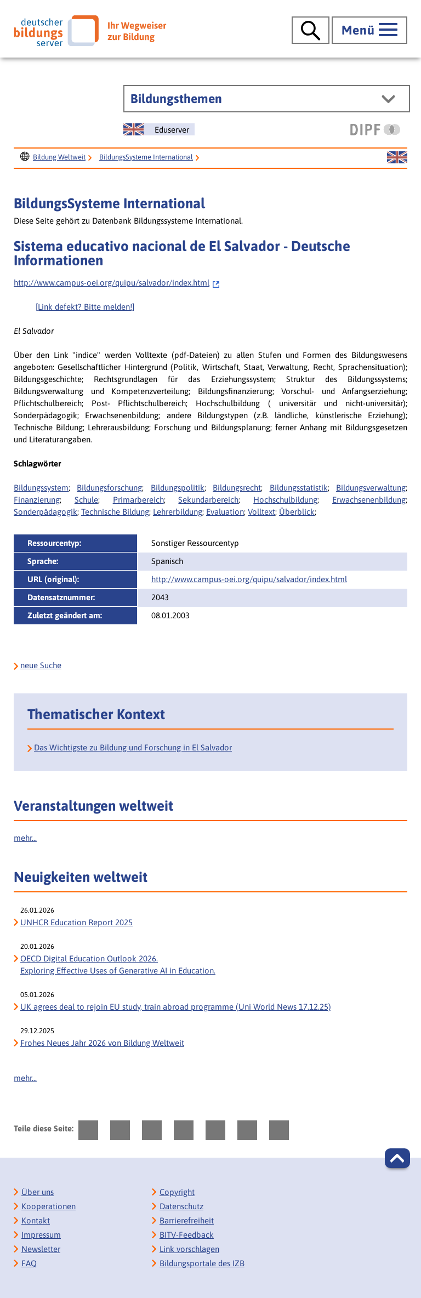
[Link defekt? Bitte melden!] (85, 306)
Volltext (261, 511)
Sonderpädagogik (45, 511)
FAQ (29, 1263)
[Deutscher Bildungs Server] (90, 30)
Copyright (177, 1192)
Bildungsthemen (176, 99)
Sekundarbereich (208, 499)
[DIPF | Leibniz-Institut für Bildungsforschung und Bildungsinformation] (375, 129)
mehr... (25, 837)
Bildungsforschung (109, 487)
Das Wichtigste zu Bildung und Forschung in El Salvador (133, 747)
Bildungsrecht (237, 487)
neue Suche (40, 665)
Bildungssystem (41, 487)
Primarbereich (138, 499)
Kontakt (35, 1220)
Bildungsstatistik (299, 487)
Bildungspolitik (177, 487)
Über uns (37, 1192)
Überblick (297, 511)
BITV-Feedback (187, 1234)
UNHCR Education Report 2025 (76, 922)
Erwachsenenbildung (369, 499)
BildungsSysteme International (146, 157)
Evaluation (225, 511)
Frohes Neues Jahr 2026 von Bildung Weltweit (102, 1042)
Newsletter (40, 1249)
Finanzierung (37, 499)
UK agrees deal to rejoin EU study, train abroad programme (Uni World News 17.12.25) (175, 1006)
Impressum (41, 1234)
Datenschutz (181, 1206)
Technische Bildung (115, 511)
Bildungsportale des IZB (202, 1263)
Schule (86, 499)
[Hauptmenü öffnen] (369, 30)
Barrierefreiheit (187, 1220)
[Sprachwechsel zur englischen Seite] (159, 129)
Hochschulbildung (285, 499)
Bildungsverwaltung (371, 487)
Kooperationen (48, 1206)
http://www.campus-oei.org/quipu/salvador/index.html (117, 282)
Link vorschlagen (189, 1249)
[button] (397, 1158)
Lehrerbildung (177, 511)
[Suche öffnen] (310, 30)
